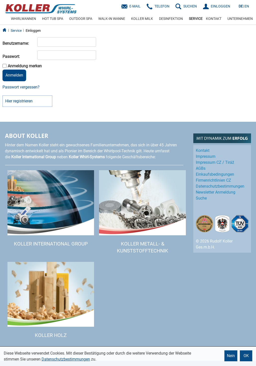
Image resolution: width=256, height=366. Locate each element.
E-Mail (135, 6)
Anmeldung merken (25, 66)
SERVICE (196, 19)
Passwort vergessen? (21, 87)
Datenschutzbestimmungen (66, 359)
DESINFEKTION (171, 19)
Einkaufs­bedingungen (215, 174)
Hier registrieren (19, 101)
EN (247, 6)
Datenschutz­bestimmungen (220, 186)
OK (246, 355)
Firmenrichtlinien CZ (213, 180)
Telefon (161, 6)
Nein (231, 355)
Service (16, 31)
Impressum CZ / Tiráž (215, 162)
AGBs (200, 168)
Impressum (205, 156)
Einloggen (33, 31)
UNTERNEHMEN (240, 19)
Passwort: (11, 56)
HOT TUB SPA (52, 19)
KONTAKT (213, 19)
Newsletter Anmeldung (215, 192)
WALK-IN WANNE (111, 19)
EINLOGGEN (220, 6)
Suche (201, 198)
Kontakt (202, 150)
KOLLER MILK (142, 19)
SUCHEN (190, 6)
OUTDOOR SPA (80, 19)
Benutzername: (15, 43)
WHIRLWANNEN (23, 19)
